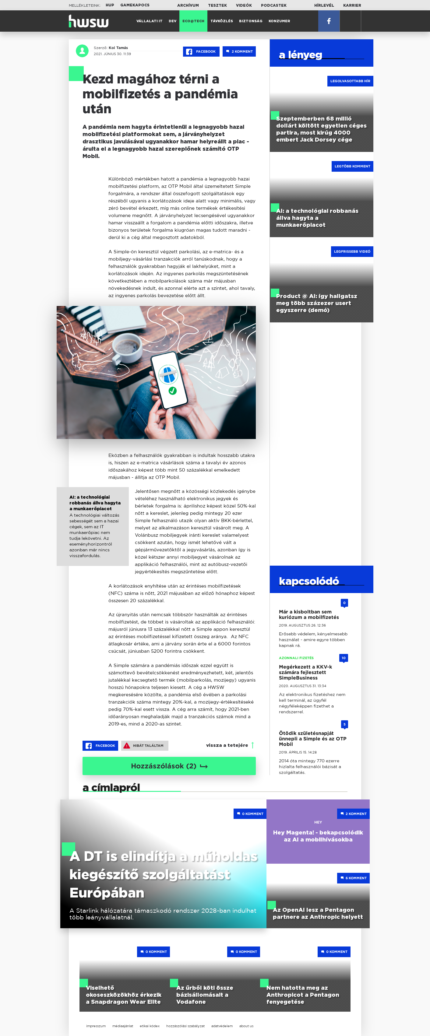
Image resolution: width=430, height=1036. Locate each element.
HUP (110, 5)
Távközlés (221, 21)
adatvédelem (222, 1026)
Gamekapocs (135, 5)
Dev (172, 21)
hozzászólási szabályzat (185, 1026)
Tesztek (217, 5)
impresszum (96, 1026)
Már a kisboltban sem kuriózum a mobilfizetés (309, 614)
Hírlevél (324, 5)
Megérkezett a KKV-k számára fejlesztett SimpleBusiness (305, 672)
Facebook (201, 52)
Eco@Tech (193, 21)
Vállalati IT (149, 21)
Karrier (352, 5)
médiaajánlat (122, 1026)
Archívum (188, 5)
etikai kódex (150, 1026)
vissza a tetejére (227, 745)
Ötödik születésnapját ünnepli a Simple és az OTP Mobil (313, 738)
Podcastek (274, 5)
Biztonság (251, 21)
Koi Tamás (117, 47)
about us (246, 1026)
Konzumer (279, 21)
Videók (244, 5)
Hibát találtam (143, 745)
